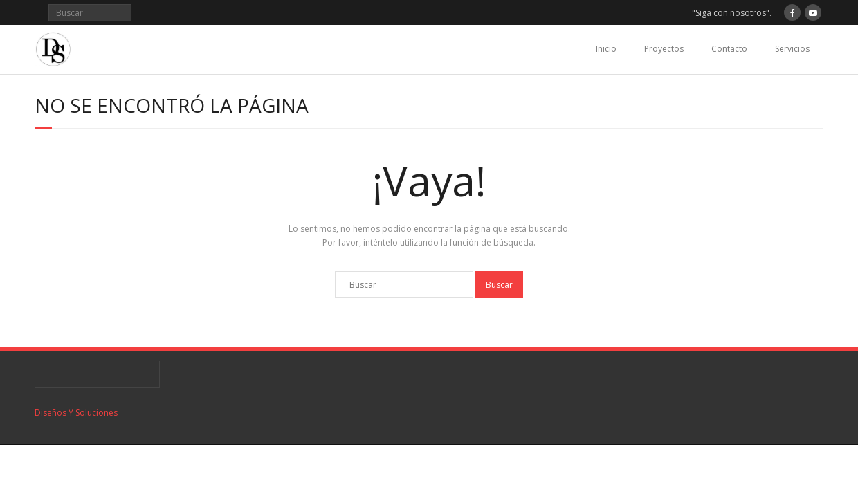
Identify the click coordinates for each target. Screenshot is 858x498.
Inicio (606, 49)
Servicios (792, 49)
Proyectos (664, 49)
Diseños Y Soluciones (76, 412)
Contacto (729, 49)
